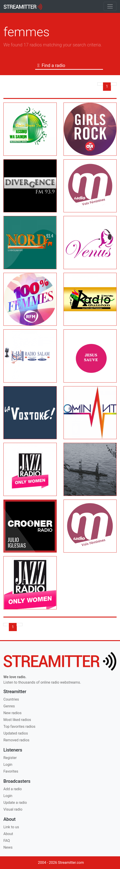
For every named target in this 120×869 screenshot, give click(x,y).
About (8, 834)
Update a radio (15, 802)
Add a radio (12, 789)
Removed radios (16, 740)
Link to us (11, 827)
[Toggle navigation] (110, 6)
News (7, 847)
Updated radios (15, 733)
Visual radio (12, 809)
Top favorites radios (19, 726)
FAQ (6, 840)
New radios (12, 713)
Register (10, 758)
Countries (11, 699)
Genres (9, 706)
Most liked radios (17, 720)
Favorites (10, 771)
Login (7, 764)
